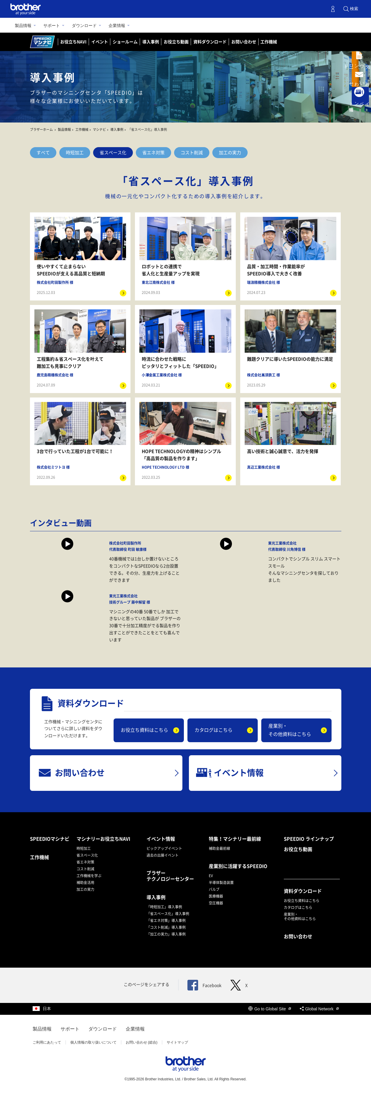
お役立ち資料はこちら (144, 730)
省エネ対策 (153, 152)
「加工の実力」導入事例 (166, 934)
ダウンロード (84, 25)
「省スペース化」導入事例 (168, 913)
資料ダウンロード (210, 42)
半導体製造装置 (221, 882)
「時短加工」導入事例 (164, 907)
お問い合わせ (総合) (141, 1042)
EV (211, 875)
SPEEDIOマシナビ (49, 839)
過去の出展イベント (163, 855)
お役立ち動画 (176, 42)
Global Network (319, 1008)
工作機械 (268, 42)
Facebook (204, 985)
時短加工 (75, 152)
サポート (51, 25)
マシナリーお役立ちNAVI (103, 839)
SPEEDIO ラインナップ (309, 839)
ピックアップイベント (164, 848)
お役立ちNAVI (73, 42)
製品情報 (23, 25)
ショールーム (125, 42)
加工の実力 (230, 152)
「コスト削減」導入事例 (166, 927)
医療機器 (216, 896)
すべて (43, 152)
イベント (99, 42)
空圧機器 (216, 903)
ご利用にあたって (47, 1042)
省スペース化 (113, 152)
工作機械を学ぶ (89, 875)
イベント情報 (161, 839)
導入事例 (150, 42)
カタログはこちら (214, 730)
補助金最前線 (219, 848)
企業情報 (117, 25)
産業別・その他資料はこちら (289, 729)
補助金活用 (85, 882)
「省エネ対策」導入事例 (166, 920)
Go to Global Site (269, 1008)
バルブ (214, 889)
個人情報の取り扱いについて (93, 1042)
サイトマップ (177, 1042)
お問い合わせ (243, 42)
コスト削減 (192, 152)
